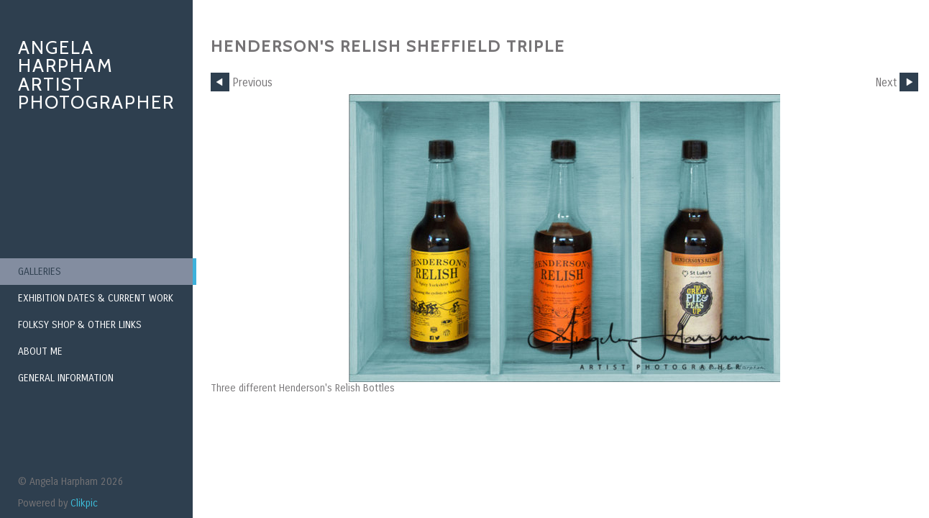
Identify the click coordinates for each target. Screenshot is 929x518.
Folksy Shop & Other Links (80, 325)
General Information (66, 378)
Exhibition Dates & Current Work (95, 298)
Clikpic (84, 503)
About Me (40, 351)
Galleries (39, 271)
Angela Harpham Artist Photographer (96, 75)
